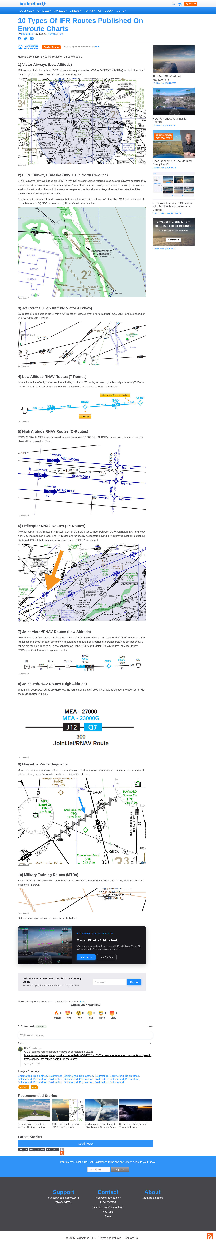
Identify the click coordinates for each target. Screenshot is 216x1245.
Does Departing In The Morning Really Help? (172, 162)
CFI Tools (105, 10)
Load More (85, 1143)
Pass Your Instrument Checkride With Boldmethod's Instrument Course (173, 206)
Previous (52, 34)
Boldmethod (27, 34)
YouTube (108, 1211)
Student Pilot (52, 1149)
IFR (31, 1149)
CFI (25, 1149)
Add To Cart (106, 957)
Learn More (86, 957)
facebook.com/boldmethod (108, 1207)
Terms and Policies (110, 1237)
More (120, 10)
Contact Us (131, 1237)
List (20, 1149)
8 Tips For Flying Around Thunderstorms (133, 1125)
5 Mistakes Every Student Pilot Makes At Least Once (101, 1125)
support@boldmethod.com (63, 1197)
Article (155, 213)
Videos (75, 10)
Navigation (40, 1149)
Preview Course (51, 47)
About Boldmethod (152, 1197)
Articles (43, 10)
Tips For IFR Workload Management (167, 78)
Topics (89, 10)
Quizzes (59, 10)
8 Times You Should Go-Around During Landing (32, 1125)
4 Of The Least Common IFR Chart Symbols (66, 1125)
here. (83, 1001)
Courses (26, 10)
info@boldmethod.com (108, 1197)
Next (61, 34)
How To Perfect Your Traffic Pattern (169, 120)
